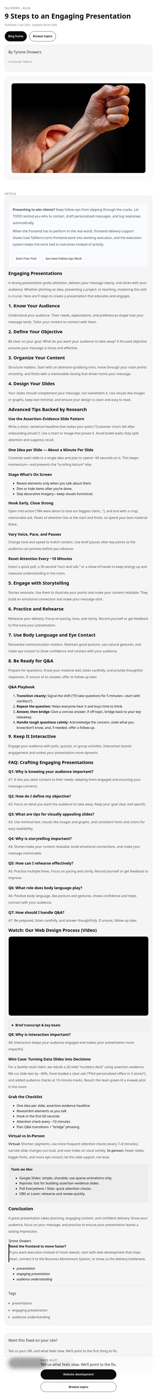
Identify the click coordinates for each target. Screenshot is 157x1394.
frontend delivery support (114, 231)
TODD (17, 216)
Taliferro (12, 8)
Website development (78, 1374)
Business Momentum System (67, 1259)
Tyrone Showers (27, 51)
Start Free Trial (26, 258)
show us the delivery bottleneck (120, 1259)
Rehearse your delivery (26, 618)
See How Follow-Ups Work (64, 258)
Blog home (15, 36)
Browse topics (42, 36)
